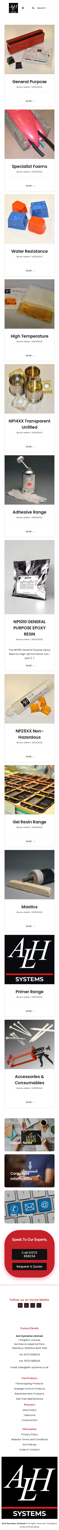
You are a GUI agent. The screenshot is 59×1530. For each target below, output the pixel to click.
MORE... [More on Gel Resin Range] (29, 841)
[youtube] (20, 1305)
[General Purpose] (29, 49)
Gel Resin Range (29, 822)
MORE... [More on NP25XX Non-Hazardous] (29, 756)
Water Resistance (29, 251)
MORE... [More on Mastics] (29, 926)
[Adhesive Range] (29, 480)
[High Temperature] (29, 304)
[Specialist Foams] (29, 134)
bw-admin (24, 87)
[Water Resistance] (29, 219)
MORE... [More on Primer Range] (29, 1011)
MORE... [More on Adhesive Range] (29, 531)
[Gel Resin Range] (29, 789)
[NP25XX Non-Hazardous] (29, 699)
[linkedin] (26, 1305)
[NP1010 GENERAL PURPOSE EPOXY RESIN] (29, 577)
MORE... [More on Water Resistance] (29, 270)
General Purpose (29, 82)
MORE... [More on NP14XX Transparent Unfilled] (29, 446)
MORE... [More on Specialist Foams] (29, 185)
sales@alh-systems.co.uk (33, 1367)
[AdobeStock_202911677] (29, 1170)
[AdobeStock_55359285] (29, 1206)
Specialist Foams (29, 166)
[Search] (33, 8)
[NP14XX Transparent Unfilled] (29, 389)
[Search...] (40, 8)
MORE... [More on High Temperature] (29, 355)
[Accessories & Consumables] (29, 1044)
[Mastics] (29, 874)
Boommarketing (31, 1526)
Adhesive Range (29, 512)
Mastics (29, 907)
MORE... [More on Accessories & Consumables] (29, 1102)
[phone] (39, 1305)
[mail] (32, 1305)
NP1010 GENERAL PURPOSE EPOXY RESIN (29, 628)
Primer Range (30, 992)
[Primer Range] (29, 959)
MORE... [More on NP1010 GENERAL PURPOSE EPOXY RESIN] (29, 665)
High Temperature (29, 336)
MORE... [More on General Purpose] (29, 101)
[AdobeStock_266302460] (29, 1134)
